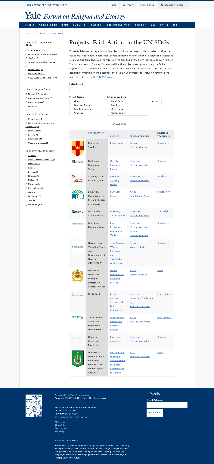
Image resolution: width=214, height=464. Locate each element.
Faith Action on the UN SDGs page (95, 77)
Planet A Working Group (114, 180)
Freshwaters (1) (35, 139)
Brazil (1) (32, 168)
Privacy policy (82, 395)
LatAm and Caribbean (141, 298)
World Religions (48, 25)
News (153, 25)
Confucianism (127, 113)
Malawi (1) (33, 180)
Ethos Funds (116, 143)
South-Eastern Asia (140, 306)
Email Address (155, 400)
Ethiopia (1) (33, 176)
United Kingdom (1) (37, 204)
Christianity (127, 109)
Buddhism (127, 105)
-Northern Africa (87, 105)
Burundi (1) (33, 172)
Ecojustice (95, 25)
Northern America (139, 165)
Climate (65, 25)
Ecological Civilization (117, 25)
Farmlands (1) (34, 131)
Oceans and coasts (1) (38, 143)
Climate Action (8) (36, 50)
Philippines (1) (34, 196)
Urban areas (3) (35, 119)
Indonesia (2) (34, 163)
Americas (87, 113)
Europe (133, 143)
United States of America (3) (41, 159)
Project (115, 136)
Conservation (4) (36, 102)
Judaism (161, 176)
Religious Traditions (116, 97)
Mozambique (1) (36, 188)
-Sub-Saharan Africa (87, 109)
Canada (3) (33, 155)
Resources (140, 25)
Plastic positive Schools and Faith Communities (117, 302)
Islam (160, 270)
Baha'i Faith (127, 101)
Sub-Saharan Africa (140, 196)
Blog (174, 25)
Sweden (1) (33, 200)
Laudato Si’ (79, 25)
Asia (132, 302)
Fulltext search (76, 84)
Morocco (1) (34, 184)
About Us (29, 25)
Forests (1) (33, 135)
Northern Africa (138, 274)
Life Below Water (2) (37, 73)
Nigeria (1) (33, 192)
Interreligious (164, 211)
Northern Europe (139, 147)
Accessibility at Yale (64, 395)
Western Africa (138, 247)
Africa (87, 101)
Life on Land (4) (35, 69)
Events (164, 25)
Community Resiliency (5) (40, 98)
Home (29, 33)
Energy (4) (33, 106)
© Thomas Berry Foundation (72, 417)
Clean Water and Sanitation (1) (42, 78)
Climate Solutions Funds (115, 165)
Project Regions (76, 97)
